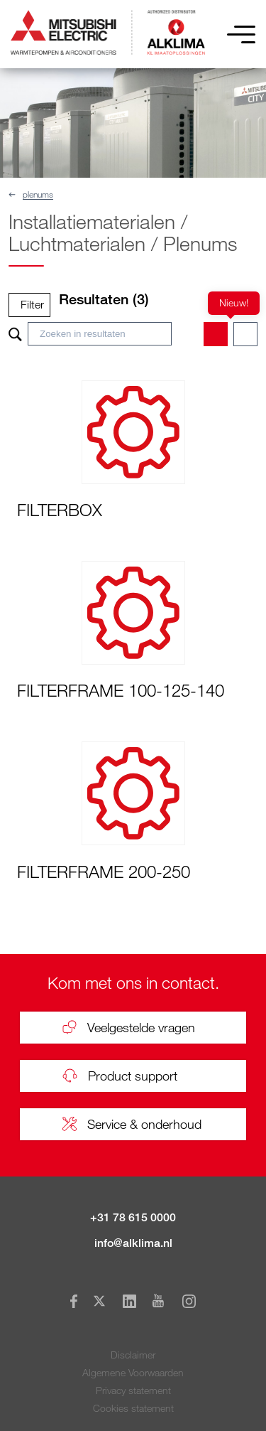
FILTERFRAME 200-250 (103, 871)
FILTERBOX (59, 509)
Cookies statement (133, 1408)
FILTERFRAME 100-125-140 (120, 690)
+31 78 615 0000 (133, 1217)
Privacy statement (133, 1390)
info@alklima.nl (133, 1243)
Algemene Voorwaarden (133, 1372)
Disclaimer (133, 1355)
